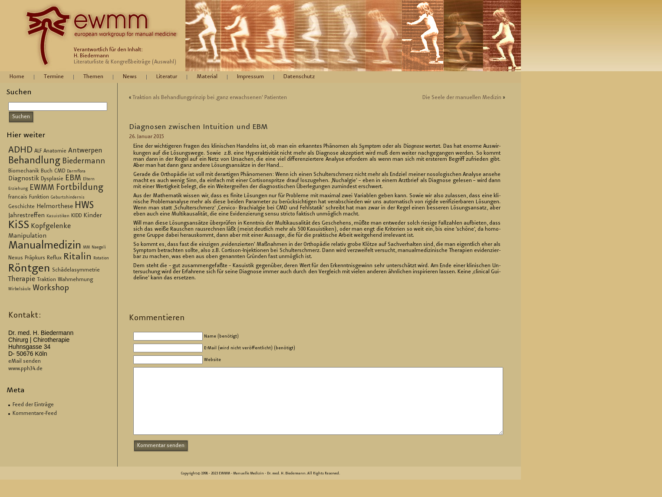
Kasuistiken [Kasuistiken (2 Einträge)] (57, 216)
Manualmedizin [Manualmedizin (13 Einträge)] (44, 246)
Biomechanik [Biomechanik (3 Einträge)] (23, 171)
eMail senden (24, 361)
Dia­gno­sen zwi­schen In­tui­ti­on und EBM (198, 127)
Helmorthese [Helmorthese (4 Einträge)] (54, 206)
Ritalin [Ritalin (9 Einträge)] (77, 257)
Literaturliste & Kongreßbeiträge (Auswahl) (125, 62)
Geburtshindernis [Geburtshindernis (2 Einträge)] (68, 197)
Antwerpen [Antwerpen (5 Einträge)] (85, 151)
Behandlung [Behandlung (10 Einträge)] (34, 161)
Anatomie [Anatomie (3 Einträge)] (54, 151)
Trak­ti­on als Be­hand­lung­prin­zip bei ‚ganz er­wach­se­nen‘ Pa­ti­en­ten (209, 98)
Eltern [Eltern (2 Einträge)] (89, 179)
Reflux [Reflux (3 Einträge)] (54, 258)
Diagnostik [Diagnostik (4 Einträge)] (23, 179)
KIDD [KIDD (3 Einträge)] (76, 216)
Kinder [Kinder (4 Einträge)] (92, 215)
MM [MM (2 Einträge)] (86, 247)
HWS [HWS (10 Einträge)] (84, 206)
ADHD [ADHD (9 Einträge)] (20, 150)
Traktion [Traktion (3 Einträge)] (46, 280)
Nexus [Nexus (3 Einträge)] (15, 258)
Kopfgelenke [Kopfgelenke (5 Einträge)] (51, 226)
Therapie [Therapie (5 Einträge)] (21, 279)
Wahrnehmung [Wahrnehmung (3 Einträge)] (75, 280)
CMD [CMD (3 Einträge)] (59, 171)
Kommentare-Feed (35, 414)
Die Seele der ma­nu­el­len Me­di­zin (461, 98)
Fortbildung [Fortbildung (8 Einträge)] (79, 188)
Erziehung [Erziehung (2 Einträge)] (18, 189)
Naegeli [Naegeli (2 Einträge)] (99, 247)
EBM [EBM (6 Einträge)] (73, 178)
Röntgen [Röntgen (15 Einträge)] (29, 268)
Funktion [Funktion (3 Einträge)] (39, 197)
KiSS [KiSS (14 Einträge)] (18, 225)
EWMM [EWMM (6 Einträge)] (42, 188)
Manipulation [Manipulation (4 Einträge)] (27, 236)
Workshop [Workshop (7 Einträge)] (51, 288)
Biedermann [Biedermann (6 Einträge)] (83, 161)
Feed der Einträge (33, 405)
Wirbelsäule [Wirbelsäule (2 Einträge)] (19, 289)
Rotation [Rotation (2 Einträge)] (101, 258)
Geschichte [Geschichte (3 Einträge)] (21, 207)
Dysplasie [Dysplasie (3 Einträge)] (52, 179)
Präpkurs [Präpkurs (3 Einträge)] (35, 258)
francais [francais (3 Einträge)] (17, 197)
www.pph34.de (25, 369)
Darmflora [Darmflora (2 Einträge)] (76, 171)
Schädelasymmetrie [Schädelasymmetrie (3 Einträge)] (76, 270)
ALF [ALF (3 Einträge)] (38, 151)
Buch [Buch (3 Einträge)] (47, 171)
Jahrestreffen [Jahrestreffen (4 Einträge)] (26, 215)
